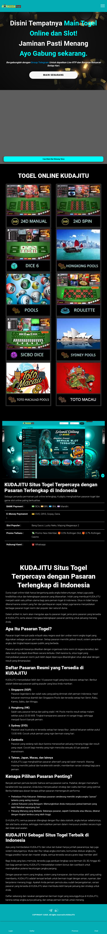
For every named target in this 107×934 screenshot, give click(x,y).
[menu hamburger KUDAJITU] (103, 6)
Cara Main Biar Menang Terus (54, 159)
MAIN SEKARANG (53, 75)
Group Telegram (40, 62)
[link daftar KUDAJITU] (32, 927)
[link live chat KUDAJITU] (56, 911)
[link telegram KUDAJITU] (50, 911)
